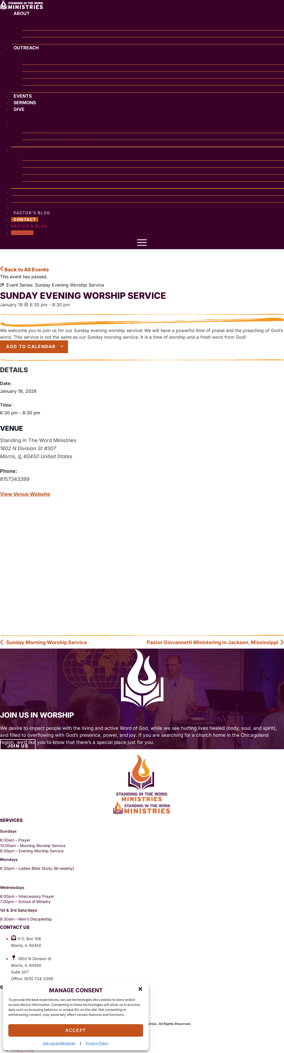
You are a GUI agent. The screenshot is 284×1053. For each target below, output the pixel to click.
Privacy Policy (97, 1043)
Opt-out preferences (59, 1043)
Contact (25, 219)
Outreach (26, 47)
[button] (140, 989)
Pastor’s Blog (29, 226)
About (22, 13)
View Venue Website (25, 494)
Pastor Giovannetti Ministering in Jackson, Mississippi (215, 642)
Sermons (25, 102)
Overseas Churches (50, 89)
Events (23, 96)
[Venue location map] (142, 566)
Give (19, 109)
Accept (76, 1030)
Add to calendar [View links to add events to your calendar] (35, 346)
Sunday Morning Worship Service (43, 642)
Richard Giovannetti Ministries (61, 41)
